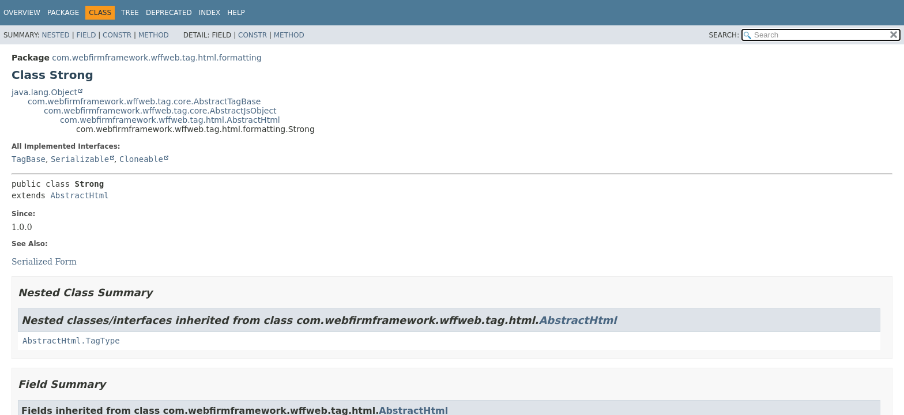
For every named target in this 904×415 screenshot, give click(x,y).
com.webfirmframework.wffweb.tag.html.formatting (156, 57)
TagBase (29, 159)
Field (86, 35)
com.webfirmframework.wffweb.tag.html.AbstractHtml (170, 119)
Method (153, 35)
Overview (21, 13)
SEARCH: (724, 35)
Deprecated (169, 13)
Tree (130, 13)
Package (63, 13)
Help (236, 13)
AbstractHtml (79, 195)
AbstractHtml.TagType (71, 340)
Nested (55, 35)
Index (210, 13)
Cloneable (141, 159)
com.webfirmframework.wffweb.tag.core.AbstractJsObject (160, 110)
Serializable (80, 159)
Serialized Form (44, 261)
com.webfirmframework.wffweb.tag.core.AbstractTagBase (144, 101)
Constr (117, 35)
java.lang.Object (44, 92)
